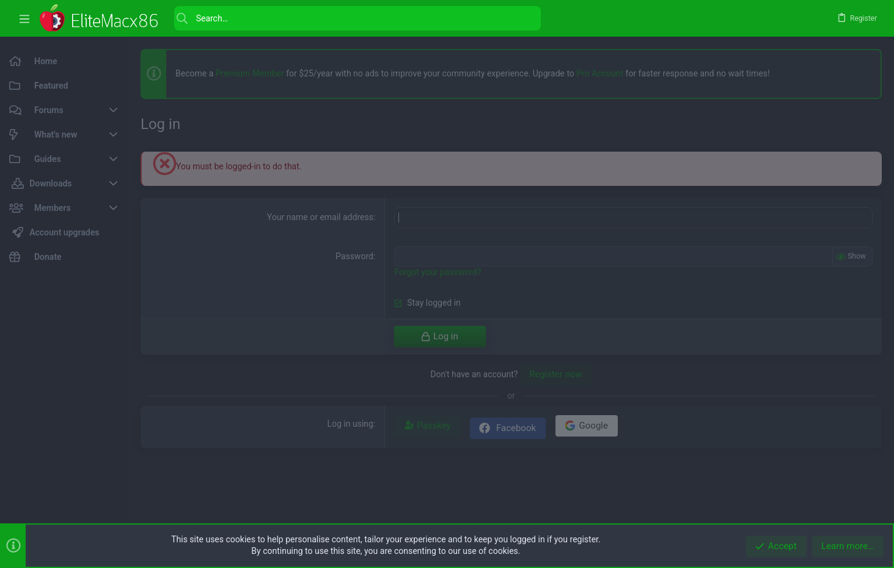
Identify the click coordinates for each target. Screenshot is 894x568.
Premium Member (250, 73)
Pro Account (599, 73)
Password (354, 256)
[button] (24, 18)
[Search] (357, 18)
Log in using (350, 424)
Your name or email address (320, 217)
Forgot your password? (437, 272)
